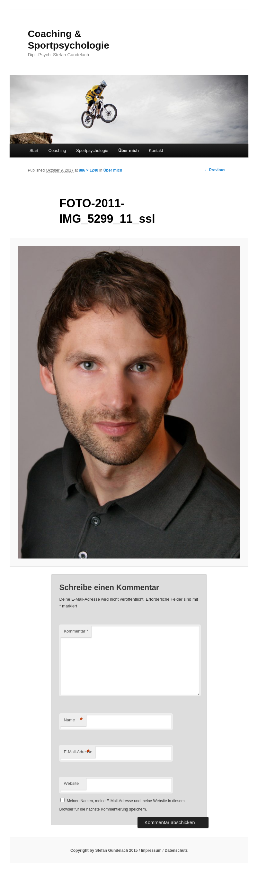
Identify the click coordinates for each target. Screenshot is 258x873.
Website (71, 783)
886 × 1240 (88, 170)
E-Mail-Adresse (78, 752)
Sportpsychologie (92, 150)
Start (34, 150)
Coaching (57, 150)
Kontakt (156, 150)
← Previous (215, 170)
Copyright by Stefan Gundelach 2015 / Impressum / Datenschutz (129, 850)
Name (73, 720)
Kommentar (76, 631)
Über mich (128, 150)
